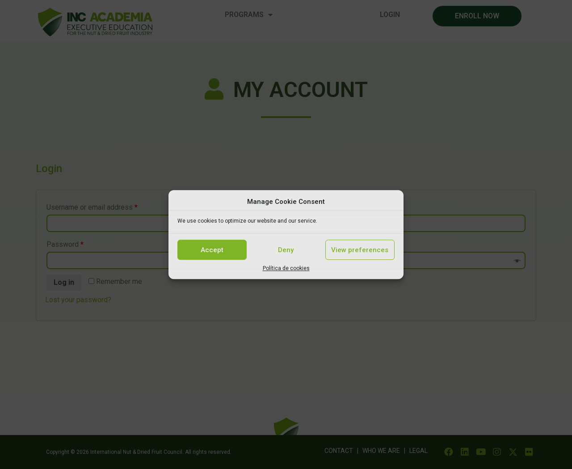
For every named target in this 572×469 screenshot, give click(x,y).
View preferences (359, 250)
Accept (212, 250)
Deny (286, 250)
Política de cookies (286, 268)
